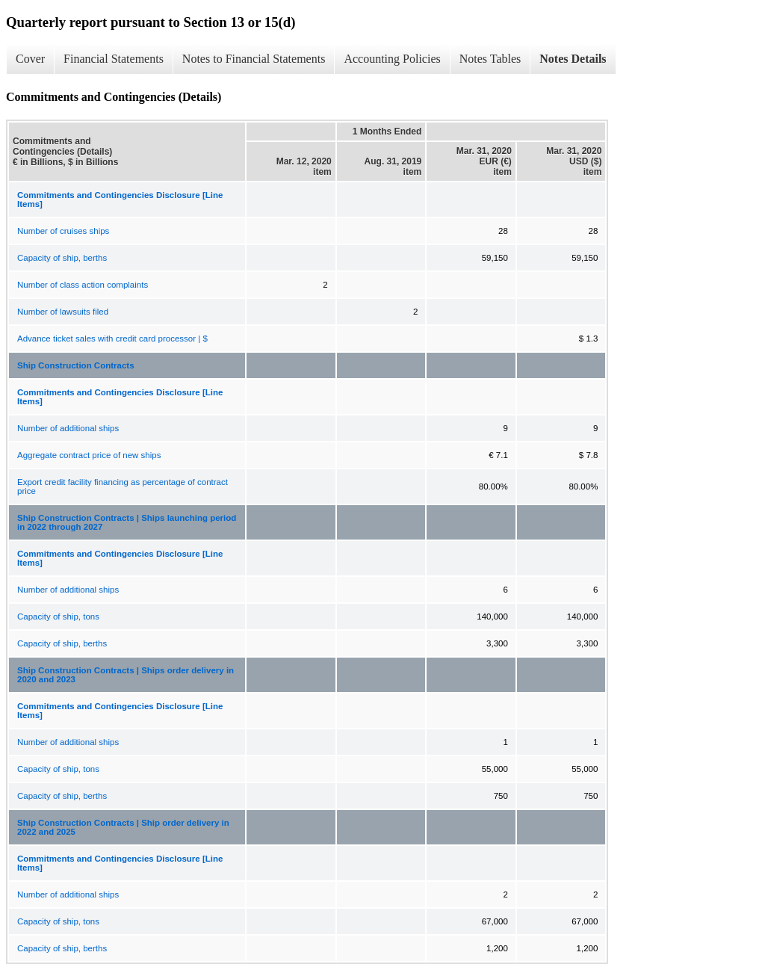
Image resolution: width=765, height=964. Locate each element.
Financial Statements (114, 58)
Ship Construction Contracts (75, 365)
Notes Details (572, 58)
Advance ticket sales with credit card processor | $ (112, 338)
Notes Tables (490, 58)
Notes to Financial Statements (254, 58)
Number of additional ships (68, 428)
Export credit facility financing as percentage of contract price (122, 486)
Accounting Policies (392, 58)
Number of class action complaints (82, 284)
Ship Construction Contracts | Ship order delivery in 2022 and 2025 (123, 827)
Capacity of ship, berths (62, 257)
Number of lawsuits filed (62, 311)
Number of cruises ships (63, 230)
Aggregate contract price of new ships (89, 455)
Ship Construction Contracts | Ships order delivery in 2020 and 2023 (125, 675)
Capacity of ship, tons (58, 616)
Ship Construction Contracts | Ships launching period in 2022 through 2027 (126, 522)
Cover (30, 58)
